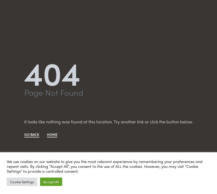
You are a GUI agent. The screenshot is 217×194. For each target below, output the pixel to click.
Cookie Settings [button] (22, 181)
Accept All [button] (51, 181)
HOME (52, 135)
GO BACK (31, 135)
